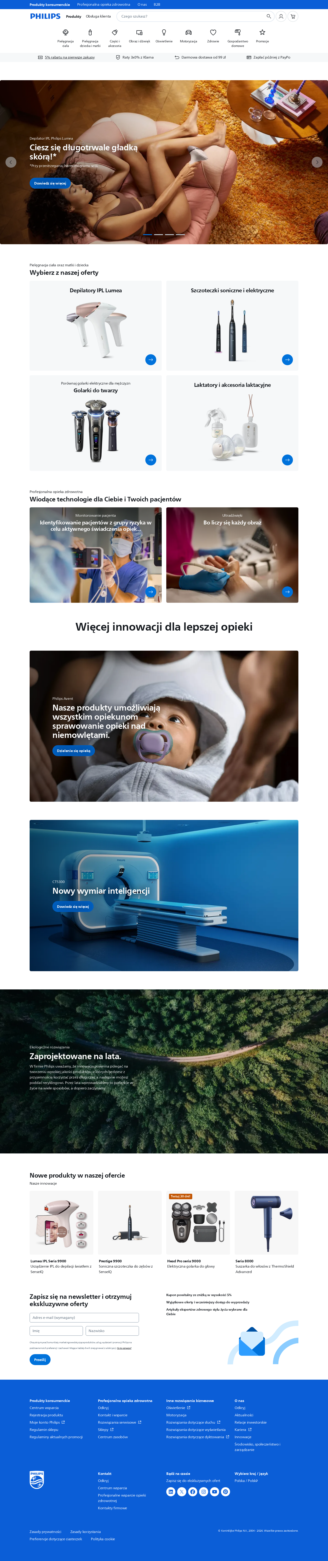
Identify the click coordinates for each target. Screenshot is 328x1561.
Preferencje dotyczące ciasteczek (56, 1539)
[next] (317, 162)
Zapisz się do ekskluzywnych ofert (193, 1481)
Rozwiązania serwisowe (119, 1422)
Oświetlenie (178, 1408)
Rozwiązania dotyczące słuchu (193, 1422)
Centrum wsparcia (44, 1408)
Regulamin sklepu (44, 1430)
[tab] (147, 234)
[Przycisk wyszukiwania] (269, 16)
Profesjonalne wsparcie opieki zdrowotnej (122, 1498)
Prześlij (40, 1359)
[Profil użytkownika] (281, 16)
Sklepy (106, 1430)
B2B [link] (157, 4)
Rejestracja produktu (46, 1415)
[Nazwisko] (112, 1330)
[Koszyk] (292, 16)
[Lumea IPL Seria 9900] (61, 1233)
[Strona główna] (45, 16)
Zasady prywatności (45, 1532)
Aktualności (244, 1415)
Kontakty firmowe (112, 1508)
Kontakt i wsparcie (113, 1415)
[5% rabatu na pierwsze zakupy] (66, 57)
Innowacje (243, 1437)
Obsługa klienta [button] (98, 16)
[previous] (10, 162)
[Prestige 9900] (130, 1233)
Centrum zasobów (113, 1437)
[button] (150, 359)
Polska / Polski (247, 1481)
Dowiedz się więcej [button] (50, 183)
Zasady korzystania (85, 1532)
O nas (142, 4)
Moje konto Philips (47, 1422)
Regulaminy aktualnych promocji (56, 1437)
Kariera (243, 1430)
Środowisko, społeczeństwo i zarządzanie (257, 1447)
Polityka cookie (103, 1539)
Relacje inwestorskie (251, 1422)
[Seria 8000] (266, 1233)
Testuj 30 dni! (180, 1196)
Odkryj (103, 1408)
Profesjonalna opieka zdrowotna (103, 4)
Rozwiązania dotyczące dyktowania (197, 1437)
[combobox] (184, 16)
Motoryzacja (176, 1415)
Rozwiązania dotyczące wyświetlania (196, 1430)
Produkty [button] (73, 16)
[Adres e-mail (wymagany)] (84, 1317)
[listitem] (65, 37)
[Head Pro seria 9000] (198, 1230)
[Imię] (56, 1330)
